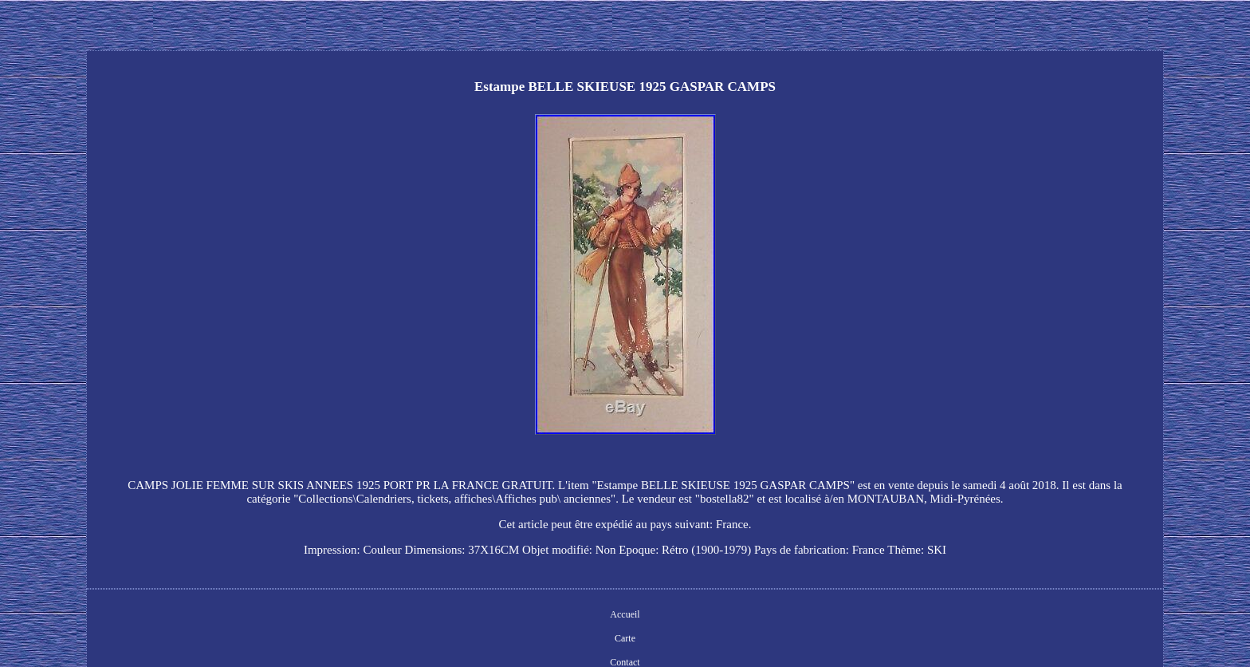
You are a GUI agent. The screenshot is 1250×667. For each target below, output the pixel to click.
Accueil (624, 614)
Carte (625, 638)
